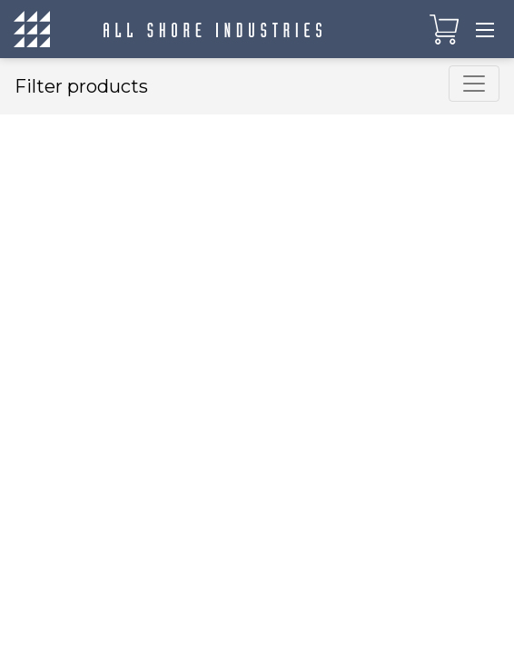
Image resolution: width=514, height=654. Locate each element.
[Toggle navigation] (485, 29)
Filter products (81, 86)
